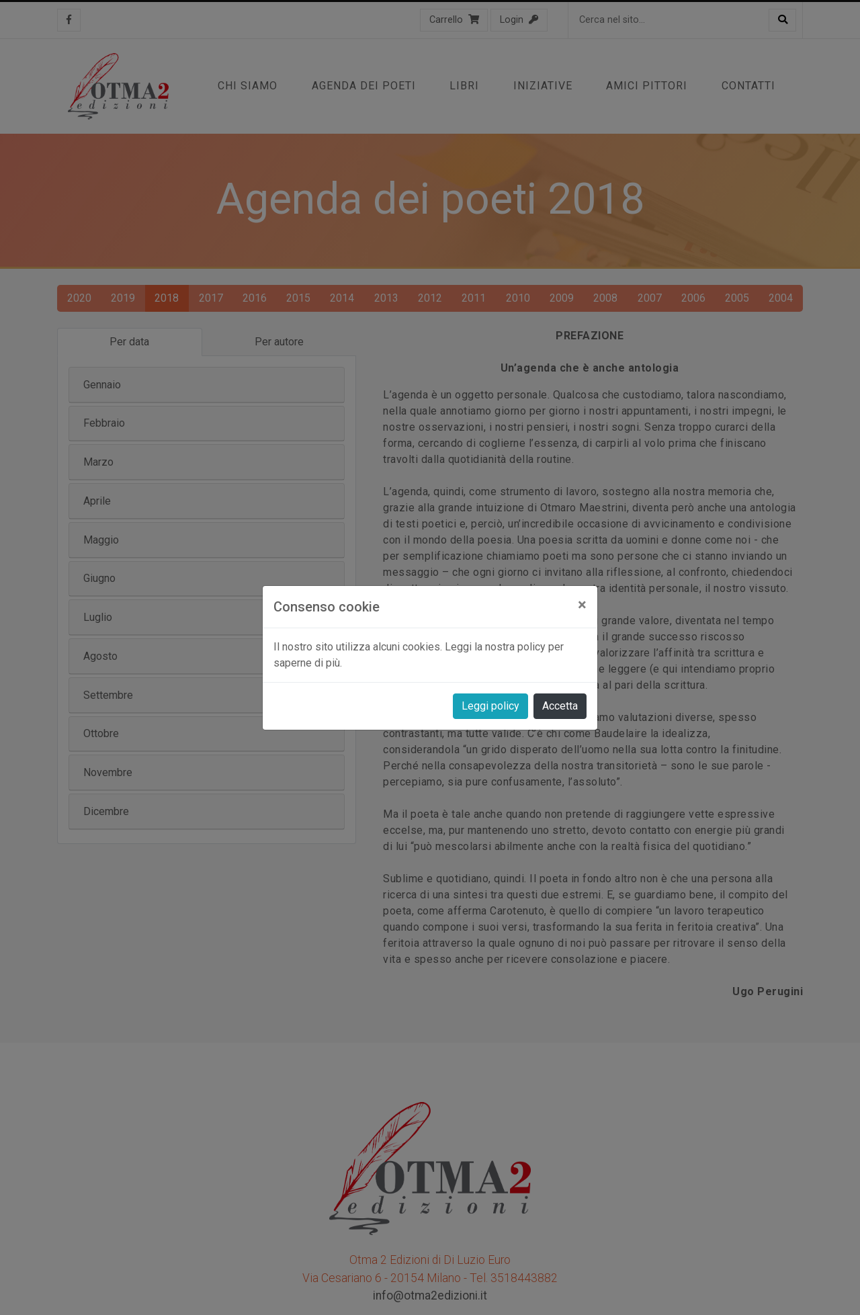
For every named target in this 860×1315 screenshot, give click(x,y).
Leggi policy (490, 705)
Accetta (560, 705)
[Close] (582, 605)
